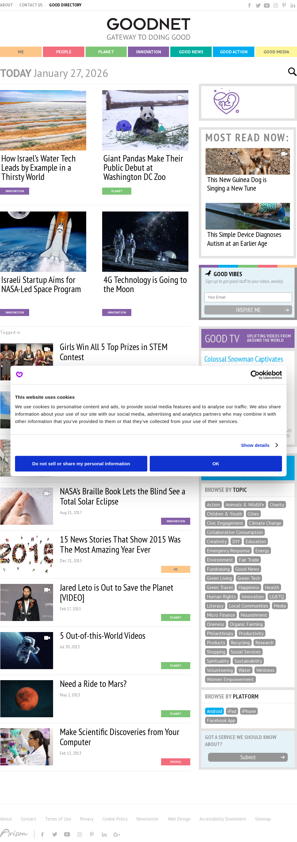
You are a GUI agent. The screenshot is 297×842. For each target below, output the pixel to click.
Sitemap (263, 819)
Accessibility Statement (222, 819)
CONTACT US (31, 5)
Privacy (87, 819)
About (6, 819)
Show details (255, 445)
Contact (28, 819)
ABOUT (6, 5)
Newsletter (148, 819)
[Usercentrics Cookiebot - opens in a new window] (255, 374)
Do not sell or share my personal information (81, 463)
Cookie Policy (115, 819)
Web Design (179, 819)
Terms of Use (58, 819)
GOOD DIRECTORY (65, 5)
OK (215, 463)
